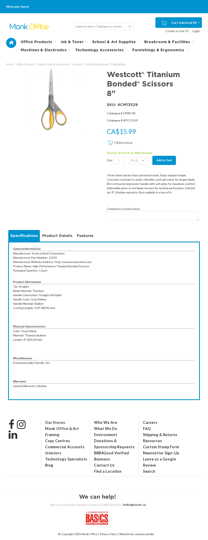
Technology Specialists (66, 459)
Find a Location (108, 471)
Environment (105, 434)
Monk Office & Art (62, 428)
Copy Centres (57, 441)
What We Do (105, 428)
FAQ (147, 428)
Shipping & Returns (160, 434)
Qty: (110, 160)
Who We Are (105, 422)
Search (149, 471)
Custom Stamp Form (161, 447)
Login (196, 31)
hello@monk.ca (134, 504)
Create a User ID (177, 31)
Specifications (24, 235)
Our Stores (55, 422)
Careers (150, 422)
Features (85, 235)
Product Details (57, 235)
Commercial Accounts (65, 447)
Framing (52, 434)
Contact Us (104, 465)
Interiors (53, 453)
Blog (49, 465)
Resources (152, 441)
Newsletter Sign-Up (161, 453)
